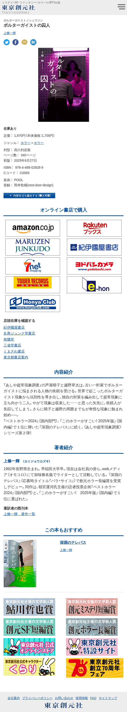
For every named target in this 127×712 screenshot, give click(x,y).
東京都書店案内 (16, 357)
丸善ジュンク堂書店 (19, 333)
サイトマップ (108, 698)
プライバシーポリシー (37, 698)
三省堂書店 (12, 345)
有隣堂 (9, 339)
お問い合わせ (64, 698)
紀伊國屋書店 (14, 327)
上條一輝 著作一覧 (19, 513)
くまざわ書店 (14, 351)
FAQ (93, 698)
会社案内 (14, 698)
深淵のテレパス (73, 542)
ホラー (26, 142)
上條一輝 (10, 32)
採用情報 (82, 698)
